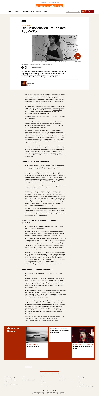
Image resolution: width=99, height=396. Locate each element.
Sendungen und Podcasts (10, 379)
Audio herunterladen (37, 67)
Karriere (79, 381)
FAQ (42, 377)
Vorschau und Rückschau (10, 377)
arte (54, 393)
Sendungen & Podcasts (28, 11)
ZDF (43, 393)
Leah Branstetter (40, 101)
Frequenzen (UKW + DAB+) (28, 379)
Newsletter (43, 381)
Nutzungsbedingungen (52, 392)
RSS (42, 383)
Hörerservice (62, 377)
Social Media (62, 379)
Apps (42, 379)
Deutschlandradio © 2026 (49, 390)
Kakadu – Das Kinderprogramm (11, 383)
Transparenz (80, 383)
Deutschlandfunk (44, 2)
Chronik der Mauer (61, 393)
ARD (39, 393)
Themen (9, 11)
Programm (17, 11)
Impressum (62, 392)
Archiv (45, 11)
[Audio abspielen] (77, 56)
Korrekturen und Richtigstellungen (86, 385)
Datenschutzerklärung (39, 392)
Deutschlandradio (82, 377)
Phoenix (49, 393)
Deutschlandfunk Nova (54, 2)
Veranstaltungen (45, 385)
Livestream (25, 377)
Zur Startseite (28, 367)
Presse (79, 379)
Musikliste (38, 11)
